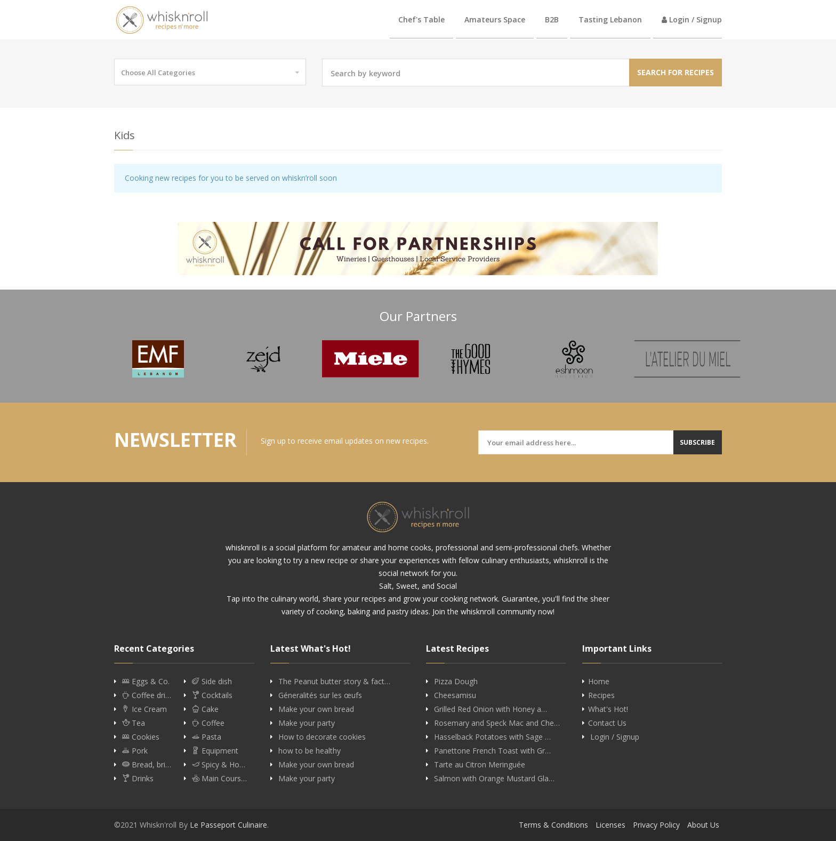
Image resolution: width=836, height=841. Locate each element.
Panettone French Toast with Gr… (492, 751)
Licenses (610, 825)
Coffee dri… (146, 695)
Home (598, 681)
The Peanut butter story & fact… (334, 681)
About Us (703, 825)
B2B (552, 19)
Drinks (138, 778)
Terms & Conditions (553, 825)
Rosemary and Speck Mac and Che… (497, 723)
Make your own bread (316, 709)
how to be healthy (309, 751)
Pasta (206, 737)
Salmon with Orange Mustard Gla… (494, 778)
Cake (205, 709)
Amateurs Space (494, 19)
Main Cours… (219, 778)
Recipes (601, 695)
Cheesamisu (455, 695)
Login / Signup (692, 19)
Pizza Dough (456, 681)
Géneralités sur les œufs (320, 695)
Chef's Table (421, 19)
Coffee (208, 723)
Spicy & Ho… (218, 765)
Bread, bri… (146, 765)
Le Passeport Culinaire (228, 825)
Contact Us (607, 723)
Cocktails (212, 695)
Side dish (212, 681)
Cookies (140, 737)
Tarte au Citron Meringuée (479, 765)
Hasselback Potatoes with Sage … (492, 737)
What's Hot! (608, 709)
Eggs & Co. (146, 681)
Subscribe (697, 442)
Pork (135, 751)
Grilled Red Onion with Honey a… (490, 709)
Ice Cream (144, 709)
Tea (133, 723)
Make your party (306, 723)
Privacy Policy (656, 825)
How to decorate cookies (322, 737)
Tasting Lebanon (610, 19)
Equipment (215, 751)
